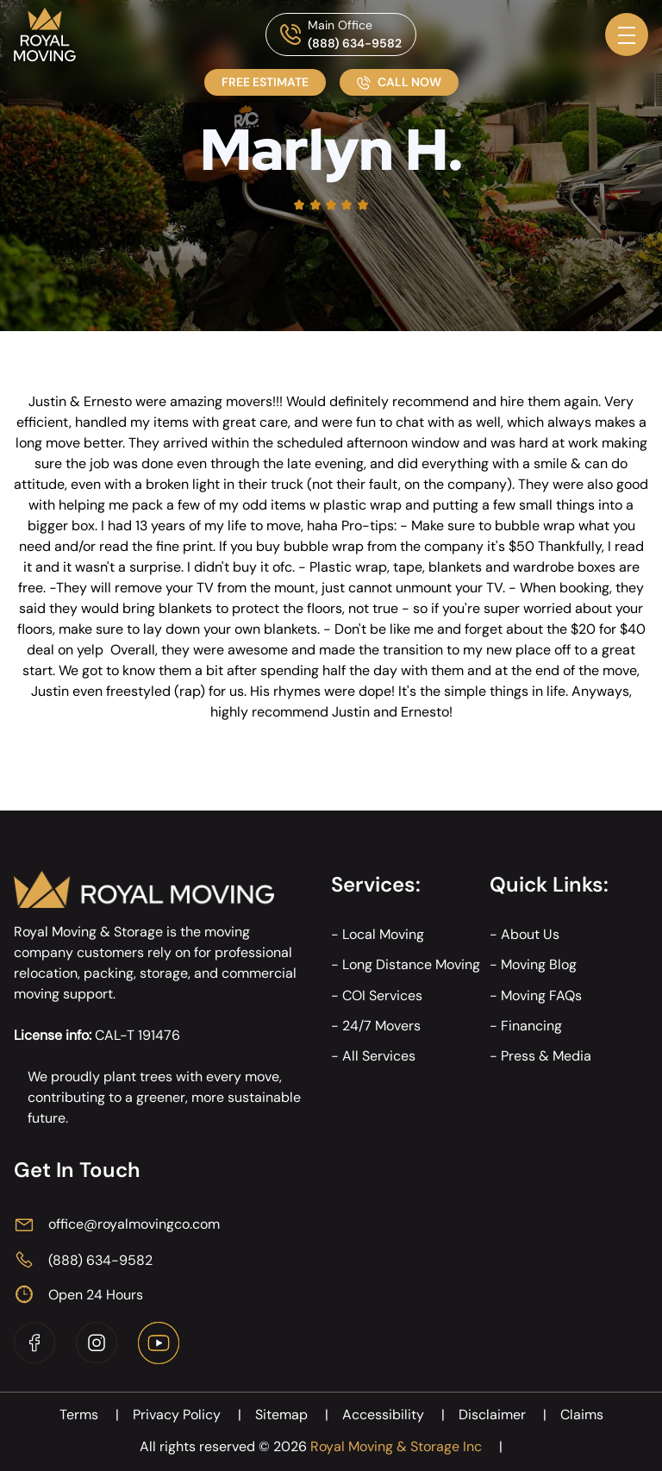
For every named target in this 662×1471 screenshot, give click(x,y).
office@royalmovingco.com (134, 1224)
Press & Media (546, 1056)
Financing (531, 1026)
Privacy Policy (194, 1414)
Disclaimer (509, 1414)
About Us (530, 934)
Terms (96, 1414)
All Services (378, 1056)
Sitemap (298, 1414)
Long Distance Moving (411, 964)
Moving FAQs (541, 995)
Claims (581, 1414)
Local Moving (383, 934)
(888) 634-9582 (355, 43)
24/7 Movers (381, 1026)
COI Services (382, 995)
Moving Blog (539, 964)
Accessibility (400, 1414)
